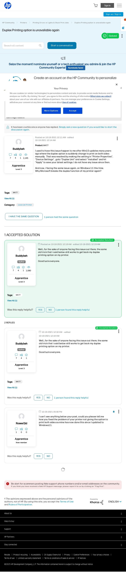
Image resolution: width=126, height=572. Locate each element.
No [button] (50, 310)
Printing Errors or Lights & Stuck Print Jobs (51, 23)
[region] (63, 99)
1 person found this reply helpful (72, 310)
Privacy (67, 555)
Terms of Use (67, 502)
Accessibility (36, 555)
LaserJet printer (25, 205)
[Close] (116, 84)
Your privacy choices (101, 555)
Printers (23, 23)
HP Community (8, 23)
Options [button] (123, 36)
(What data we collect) (100, 96)
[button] (117, 138)
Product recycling (20, 555)
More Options (51, 110)
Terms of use (9, 558)
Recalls (7, 555)
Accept (72, 110)
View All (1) (9, 198)
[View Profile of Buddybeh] (19, 149)
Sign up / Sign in (113, 14)
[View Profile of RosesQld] (21, 424)
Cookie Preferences (81, 555)
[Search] (23, 45)
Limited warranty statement (29, 558)
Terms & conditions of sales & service (59, 558)
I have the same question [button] (24, 216)
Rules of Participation (20, 505)
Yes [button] (40, 310)
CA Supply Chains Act (52, 555)
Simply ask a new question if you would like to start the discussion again (64, 128)
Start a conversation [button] (62, 45)
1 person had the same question (61, 217)
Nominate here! (75, 68)
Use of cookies (69, 102)
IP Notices (82, 558)
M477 (15, 193)
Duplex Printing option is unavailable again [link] (93, 23)
